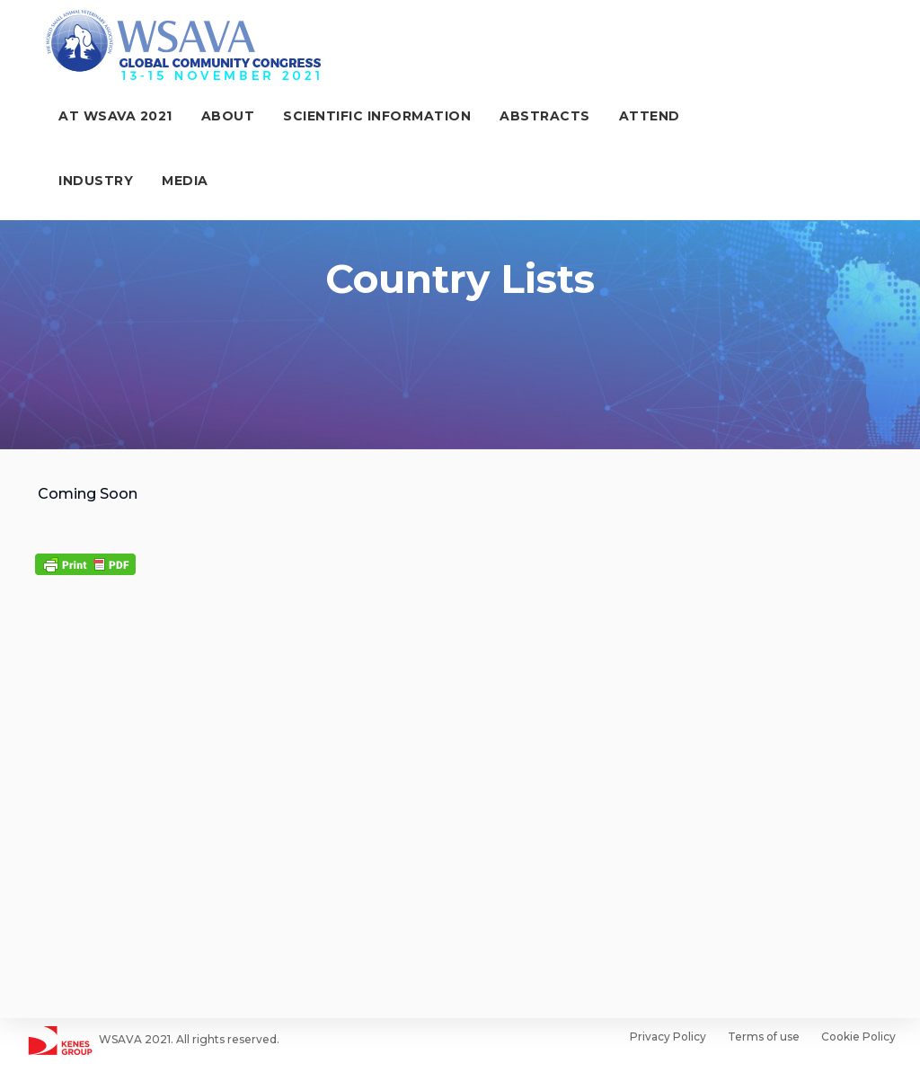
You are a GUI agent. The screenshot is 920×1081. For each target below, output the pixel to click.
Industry (731, 118)
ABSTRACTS (529, 118)
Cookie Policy (858, 1036)
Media (66, 182)
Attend (634, 118)
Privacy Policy (668, 1036)
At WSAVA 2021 (100, 118)
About (213, 118)
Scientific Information (362, 118)
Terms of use (764, 1036)
